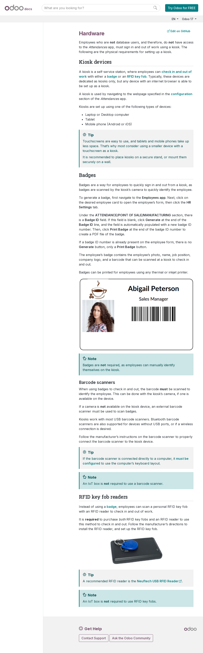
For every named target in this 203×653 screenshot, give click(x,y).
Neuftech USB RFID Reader (158, 581)
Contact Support (93, 638)
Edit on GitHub (178, 31)
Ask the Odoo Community (131, 638)
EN (174, 19)
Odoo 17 (188, 19)
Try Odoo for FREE (182, 8)
